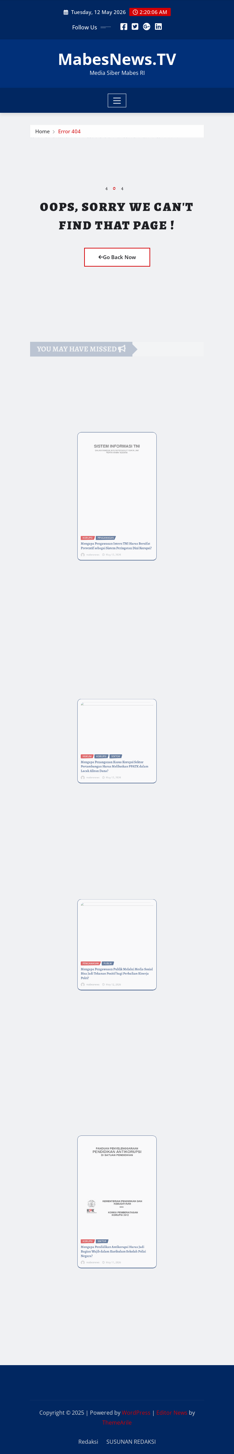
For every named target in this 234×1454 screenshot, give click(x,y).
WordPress (136, 1412)
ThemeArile (117, 1422)
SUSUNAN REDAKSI (131, 1441)
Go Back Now (117, 257)
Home (42, 133)
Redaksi (88, 1441)
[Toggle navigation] (117, 100)
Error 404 (69, 133)
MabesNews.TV (117, 58)
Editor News (171, 1412)
